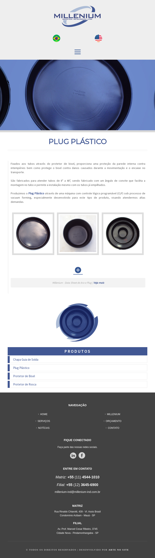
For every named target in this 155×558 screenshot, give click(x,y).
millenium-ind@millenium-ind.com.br (77, 491)
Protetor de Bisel (24, 376)
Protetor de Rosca (24, 384)
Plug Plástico (21, 368)
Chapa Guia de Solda (25, 359)
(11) (77, 477)
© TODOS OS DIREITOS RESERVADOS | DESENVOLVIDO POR (77, 550)
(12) (77, 485)
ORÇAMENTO (113, 421)
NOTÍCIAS (44, 428)
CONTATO (113, 428)
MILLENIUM (113, 414)
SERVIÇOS (44, 421)
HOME (43, 414)
